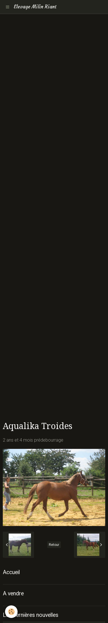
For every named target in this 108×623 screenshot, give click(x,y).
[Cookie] (11, 611)
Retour (54, 545)
